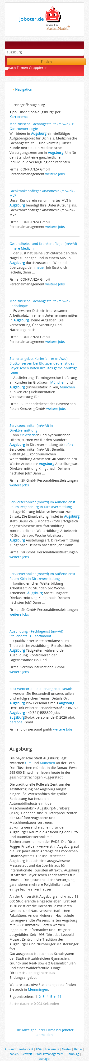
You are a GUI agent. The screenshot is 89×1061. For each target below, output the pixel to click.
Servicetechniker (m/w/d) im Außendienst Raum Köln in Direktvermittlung (42, 576)
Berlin (78, 1049)
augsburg (17, 717)
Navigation (23, 89)
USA (39, 1049)
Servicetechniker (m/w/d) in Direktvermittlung (31, 428)
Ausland (10, 1049)
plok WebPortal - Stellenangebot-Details (41, 688)
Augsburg (39, 133)
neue (40, 267)
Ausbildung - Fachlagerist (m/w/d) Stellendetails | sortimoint (36, 633)
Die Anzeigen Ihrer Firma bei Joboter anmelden (45, 1032)
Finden (46, 61)
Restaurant (26, 1049)
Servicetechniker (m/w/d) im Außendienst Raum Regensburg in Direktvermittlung (42, 504)
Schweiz (27, 1054)
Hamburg (72, 1054)
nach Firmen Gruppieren (27, 67)
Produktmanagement (49, 1054)
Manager (44, 1059)
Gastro (66, 1049)
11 (59, 996)
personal (16, 722)
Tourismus (52, 1049)
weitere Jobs (55, 174)
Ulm (28, 763)
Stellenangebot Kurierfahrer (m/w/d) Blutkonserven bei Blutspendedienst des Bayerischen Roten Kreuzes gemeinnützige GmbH (43, 365)
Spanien (13, 1054)
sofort (68, 444)
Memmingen (38, 989)
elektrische (28, 435)
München (58, 382)
